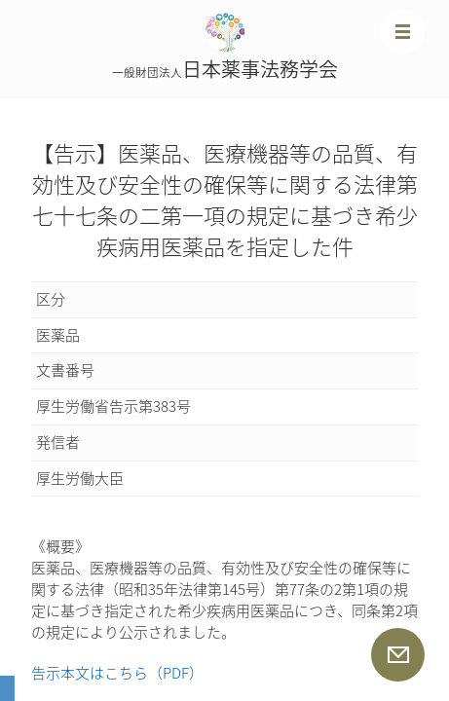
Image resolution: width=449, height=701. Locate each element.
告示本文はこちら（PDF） (117, 672)
